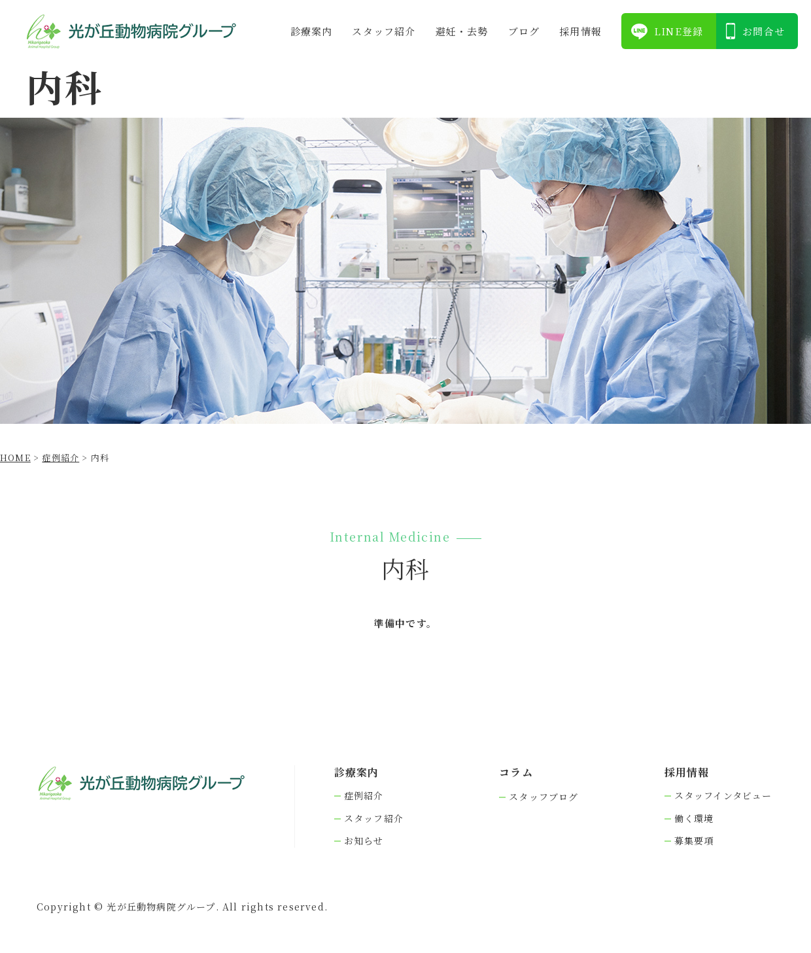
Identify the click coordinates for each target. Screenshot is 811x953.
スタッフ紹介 (383, 31)
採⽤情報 (580, 31)
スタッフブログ (543, 797)
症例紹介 (364, 795)
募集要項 (694, 841)
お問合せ (763, 31)
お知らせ (364, 841)
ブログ (524, 31)
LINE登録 (678, 31)
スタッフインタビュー (723, 795)
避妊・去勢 (462, 31)
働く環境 (694, 818)
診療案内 (311, 31)
